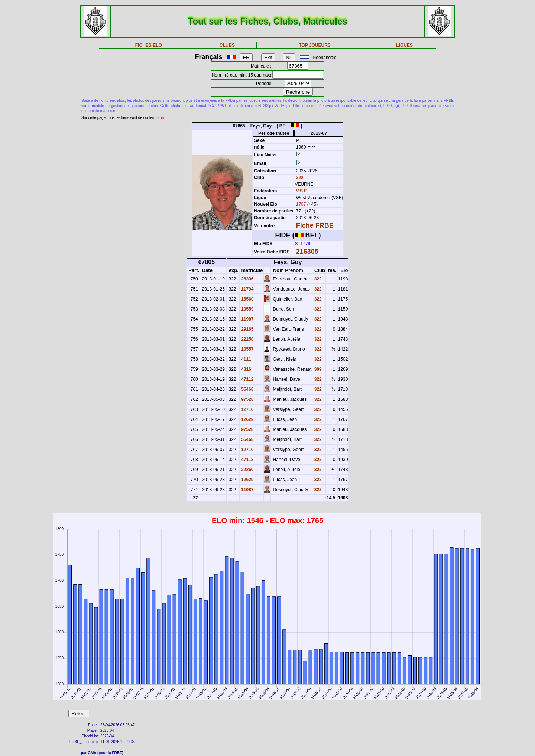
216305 (307, 251)
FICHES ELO (148, 45)
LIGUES (404, 45)
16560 (247, 299)
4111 (245, 359)
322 (299, 177)
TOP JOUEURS (315, 45)
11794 (247, 289)
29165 (247, 329)
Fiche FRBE (315, 225)
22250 (247, 339)
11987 (247, 319)
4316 (245, 369)
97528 (247, 399)
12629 (247, 419)
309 (317, 369)
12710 (247, 409)
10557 (247, 349)
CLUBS (227, 45)
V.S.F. (302, 191)
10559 (247, 309)
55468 (247, 389)
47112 (247, 379)
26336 (247, 279)
